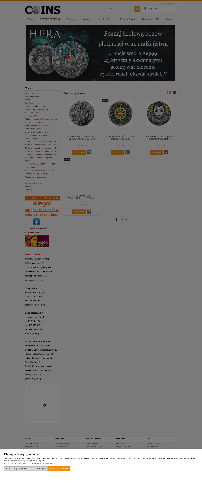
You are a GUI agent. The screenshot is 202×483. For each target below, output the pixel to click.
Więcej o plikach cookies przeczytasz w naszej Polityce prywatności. (29, 463)
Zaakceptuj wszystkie (59, 468)
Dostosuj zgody (39, 468)
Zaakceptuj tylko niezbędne (17, 468)
